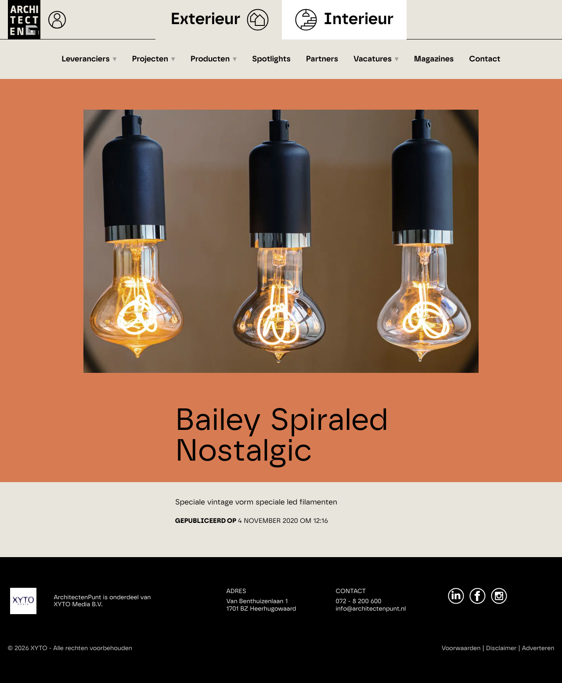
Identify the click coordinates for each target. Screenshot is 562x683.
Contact (485, 59)
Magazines (434, 59)
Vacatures (372, 59)
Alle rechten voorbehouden (92, 648)
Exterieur (206, 19)
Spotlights (271, 59)
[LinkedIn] (456, 596)
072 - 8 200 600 (359, 601)
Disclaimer (501, 648)
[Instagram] (499, 596)
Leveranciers (85, 59)
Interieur (358, 19)
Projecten (150, 59)
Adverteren (538, 648)
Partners (322, 59)
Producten (210, 59)
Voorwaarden (461, 648)
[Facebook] (477, 596)
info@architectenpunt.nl (371, 609)
